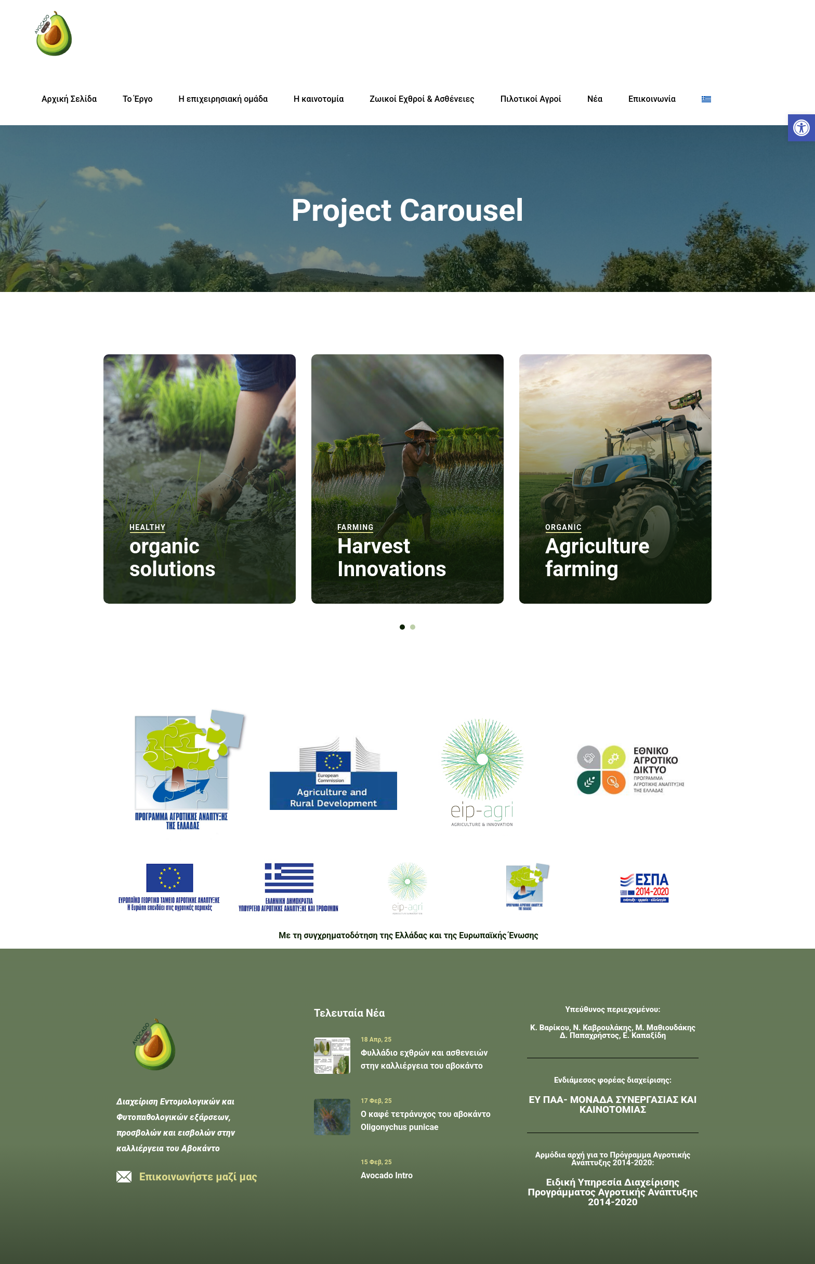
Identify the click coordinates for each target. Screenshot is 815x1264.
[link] (801, 127)
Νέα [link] (594, 99)
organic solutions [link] (172, 557)
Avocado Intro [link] (387, 1175)
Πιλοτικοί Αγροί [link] (531, 99)
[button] (402, 627)
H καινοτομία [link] (319, 99)
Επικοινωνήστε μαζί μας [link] (198, 1176)
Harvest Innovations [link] (391, 557)
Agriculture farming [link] (597, 557)
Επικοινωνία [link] (652, 99)
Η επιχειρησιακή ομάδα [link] (223, 99)
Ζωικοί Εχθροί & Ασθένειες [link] (422, 99)
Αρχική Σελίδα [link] (69, 99)
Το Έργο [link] (138, 99)
